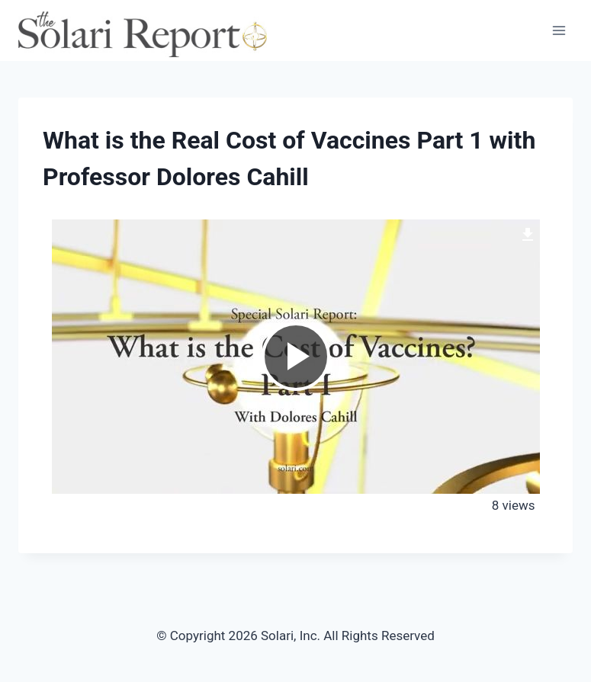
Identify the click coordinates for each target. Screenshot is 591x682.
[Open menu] (558, 30)
